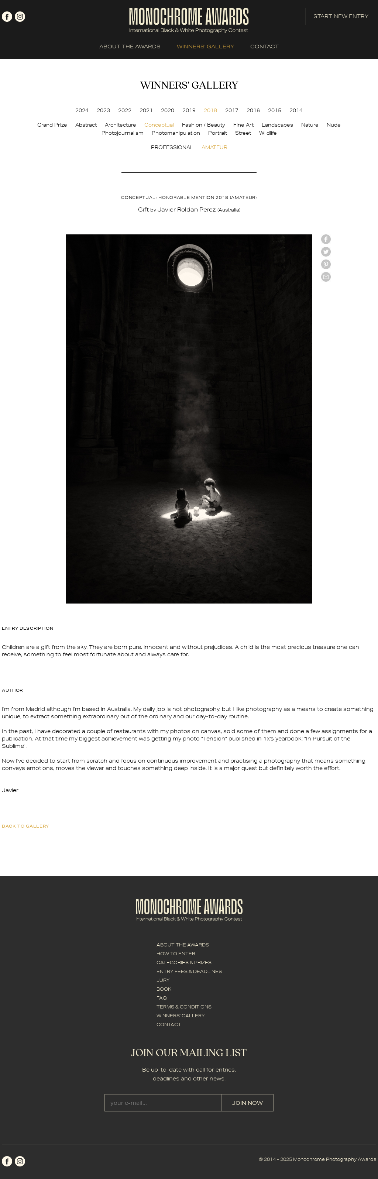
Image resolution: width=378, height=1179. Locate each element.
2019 (189, 110)
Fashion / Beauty (203, 124)
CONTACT (264, 46)
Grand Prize (52, 124)
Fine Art (243, 124)
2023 (103, 110)
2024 (82, 110)
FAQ (162, 998)
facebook (7, 16)
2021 (146, 110)
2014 (296, 110)
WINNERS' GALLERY (205, 46)
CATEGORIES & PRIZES (184, 962)
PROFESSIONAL (172, 147)
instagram (20, 16)
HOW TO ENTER (176, 954)
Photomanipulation (176, 133)
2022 (124, 110)
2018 (210, 110)
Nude (334, 124)
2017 (231, 110)
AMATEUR (214, 147)
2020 (167, 110)
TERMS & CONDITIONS (184, 1007)
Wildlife (268, 133)
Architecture (120, 124)
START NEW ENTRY (340, 16)
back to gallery (25, 826)
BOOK (164, 989)
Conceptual (159, 124)
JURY (163, 980)
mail (326, 277)
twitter (326, 252)
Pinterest (326, 264)
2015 (274, 110)
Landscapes (277, 124)
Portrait (217, 133)
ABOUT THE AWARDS (130, 46)
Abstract (86, 124)
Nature (310, 124)
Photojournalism (123, 133)
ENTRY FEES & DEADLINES (189, 971)
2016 (253, 110)
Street (243, 133)
